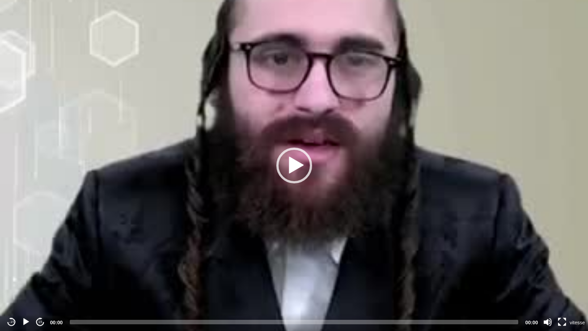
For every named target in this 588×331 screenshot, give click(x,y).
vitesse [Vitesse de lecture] (577, 322)
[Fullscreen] (562, 322)
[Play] (25, 322)
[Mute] (547, 322)
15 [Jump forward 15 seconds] (40, 322)
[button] (294, 165)
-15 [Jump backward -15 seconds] (11, 322)
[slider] (294, 322)
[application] (294, 165)
